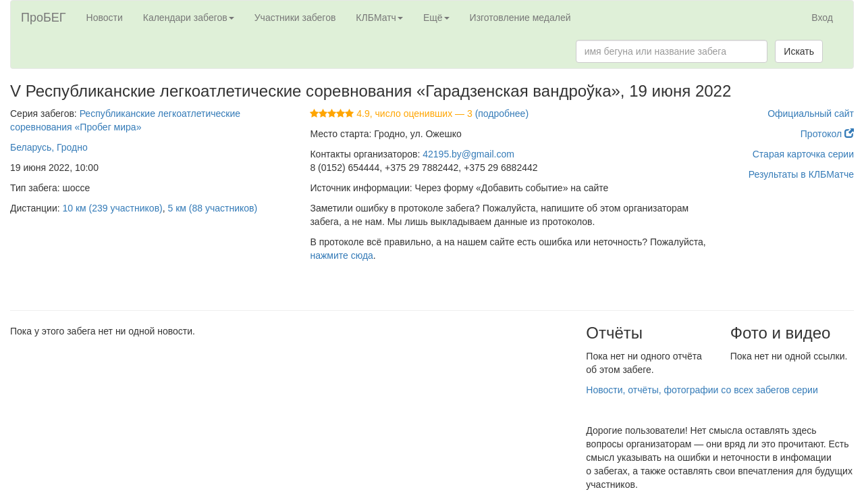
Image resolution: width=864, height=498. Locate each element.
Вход (822, 17)
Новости (104, 17)
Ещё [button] (436, 17)
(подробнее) (502, 113)
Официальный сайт (810, 113)
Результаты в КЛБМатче (801, 174)
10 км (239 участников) (113, 208)
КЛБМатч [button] (379, 17)
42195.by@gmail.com (468, 154)
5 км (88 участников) (213, 208)
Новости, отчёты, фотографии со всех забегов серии (701, 389)
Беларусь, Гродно (49, 147)
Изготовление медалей (520, 17)
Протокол (827, 133)
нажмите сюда (341, 255)
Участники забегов (295, 17)
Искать (799, 51)
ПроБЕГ (43, 17)
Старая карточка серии (803, 154)
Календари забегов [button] (188, 17)
